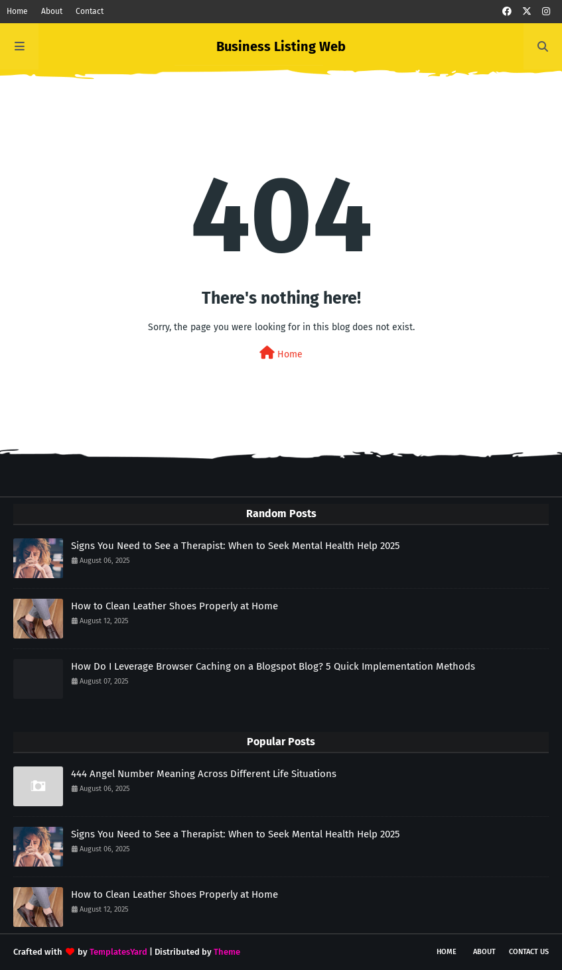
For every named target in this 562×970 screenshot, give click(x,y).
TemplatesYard (118, 952)
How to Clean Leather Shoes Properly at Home (174, 606)
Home (17, 11)
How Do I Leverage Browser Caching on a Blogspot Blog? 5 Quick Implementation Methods (273, 666)
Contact (90, 11)
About (51, 11)
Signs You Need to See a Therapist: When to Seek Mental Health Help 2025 (235, 546)
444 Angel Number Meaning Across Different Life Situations (203, 774)
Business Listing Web (281, 46)
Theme (227, 952)
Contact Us (529, 951)
